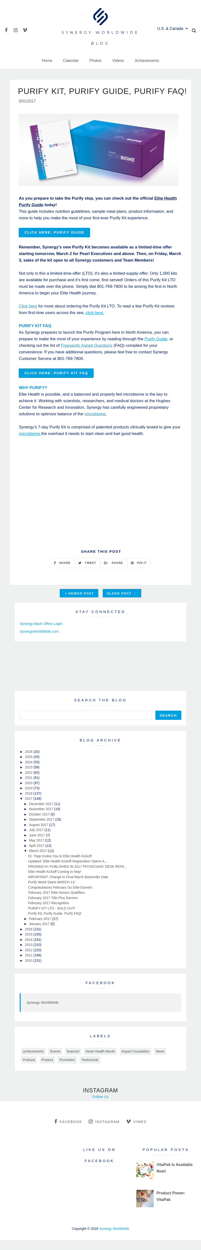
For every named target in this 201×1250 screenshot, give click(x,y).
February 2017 (40, 928)
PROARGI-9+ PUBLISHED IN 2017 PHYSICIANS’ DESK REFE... (77, 876)
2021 (29, 787)
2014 (29, 949)
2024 (29, 772)
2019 (29, 798)
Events (55, 1061)
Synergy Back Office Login (41, 633)
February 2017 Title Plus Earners (53, 908)
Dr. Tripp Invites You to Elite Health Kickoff (60, 866)
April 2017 (37, 855)
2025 (29, 766)
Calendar (71, 61)
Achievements (147, 61)
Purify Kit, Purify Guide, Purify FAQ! (55, 923)
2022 (29, 782)
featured (73, 1061)
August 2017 (39, 834)
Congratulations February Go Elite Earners (60, 897)
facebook (68, 1131)
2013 (29, 954)
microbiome (30, 443)
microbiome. (95, 423)
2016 (29, 939)
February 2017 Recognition (48, 913)
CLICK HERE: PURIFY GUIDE (54, 242)
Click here (28, 316)
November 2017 (41, 819)
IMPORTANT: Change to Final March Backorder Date (68, 887)
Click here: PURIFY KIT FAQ (56, 383)
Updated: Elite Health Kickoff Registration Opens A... (67, 871)
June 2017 (37, 845)
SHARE (62, 572)
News (160, 1061)
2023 (29, 777)
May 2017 (37, 850)
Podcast (29, 1069)
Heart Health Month (100, 1061)
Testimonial (89, 1069)
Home (47, 61)
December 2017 (41, 814)
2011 (29, 965)
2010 (29, 970)
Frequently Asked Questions (86, 355)
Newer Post (79, 603)
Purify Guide (155, 348)
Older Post (121, 603)
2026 (29, 761)
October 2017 (39, 824)
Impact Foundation (135, 1061)
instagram (104, 1131)
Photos (95, 61)
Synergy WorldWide (42, 1012)
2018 (29, 803)
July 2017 (36, 840)
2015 (29, 944)
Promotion (67, 1069)
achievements (33, 1061)
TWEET (87, 572)
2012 (29, 960)
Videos (118, 61)
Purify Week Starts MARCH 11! (51, 892)
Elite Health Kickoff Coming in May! (54, 881)
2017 (29, 808)
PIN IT (139, 572)
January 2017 (39, 933)
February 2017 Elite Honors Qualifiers (56, 902)
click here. (94, 322)
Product (47, 1069)
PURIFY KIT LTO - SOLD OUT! (51, 918)
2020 (29, 793)
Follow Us (100, 1106)
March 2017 (38, 860)
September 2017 (42, 829)
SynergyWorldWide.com (39, 641)
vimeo (136, 1131)
